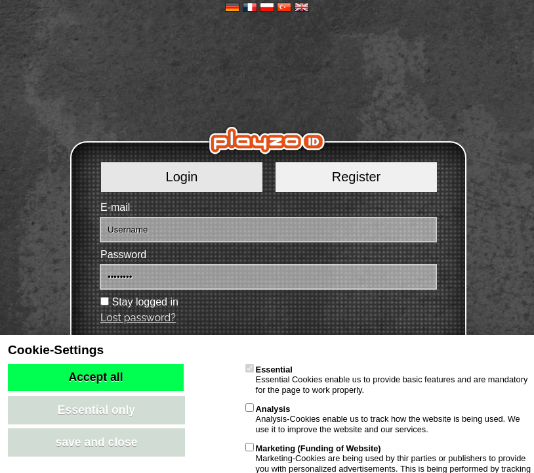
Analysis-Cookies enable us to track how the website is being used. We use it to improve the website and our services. (382, 419)
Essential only (96, 410)
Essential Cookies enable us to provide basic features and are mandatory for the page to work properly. (386, 380)
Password (123, 254)
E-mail (115, 207)
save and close (96, 442)
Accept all (95, 377)
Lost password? (138, 317)
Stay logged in (145, 301)
